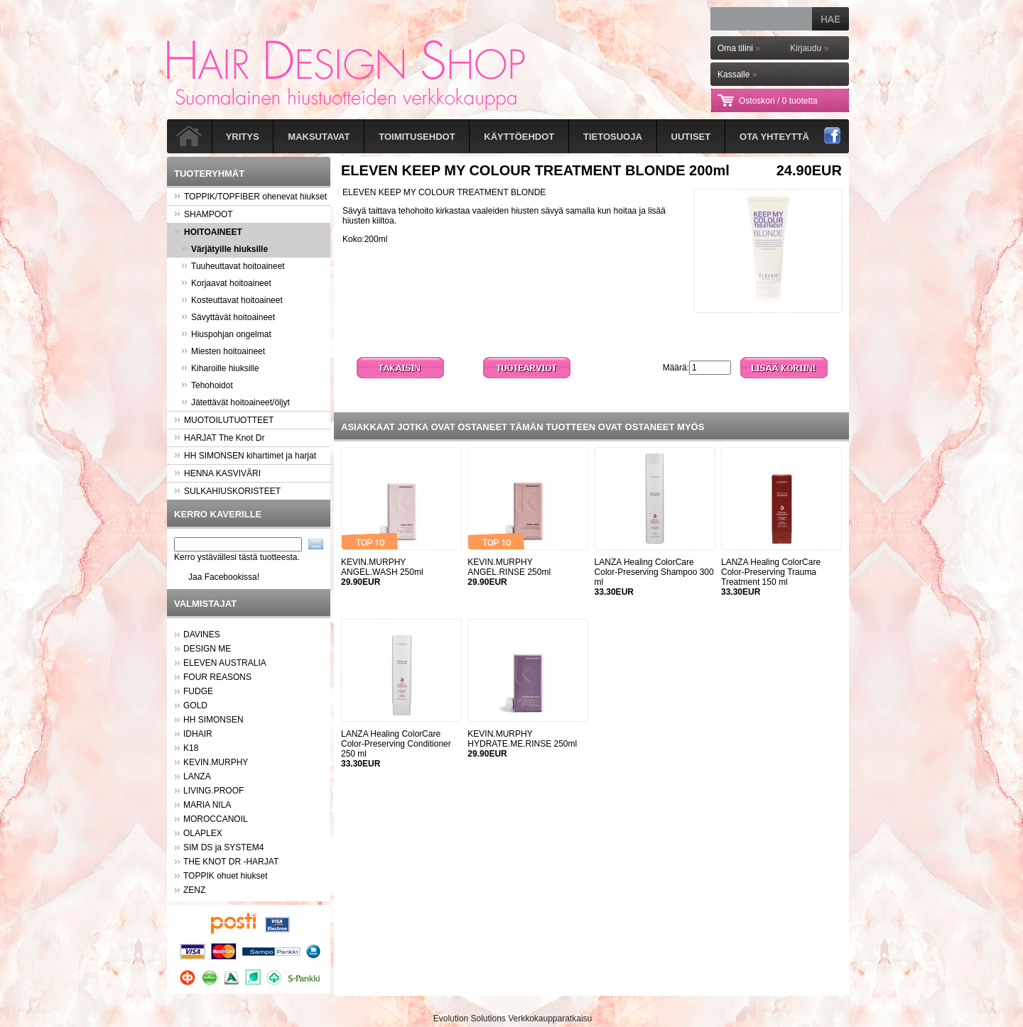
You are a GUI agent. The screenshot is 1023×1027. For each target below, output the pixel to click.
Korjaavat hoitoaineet (226, 283)
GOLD (195, 705)
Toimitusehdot (417, 136)
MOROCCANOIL (215, 819)
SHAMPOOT (203, 214)
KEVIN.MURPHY (215, 762)
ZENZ (194, 890)
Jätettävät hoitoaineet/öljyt (235, 402)
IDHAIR (197, 734)
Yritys (242, 136)
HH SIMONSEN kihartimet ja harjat (245, 456)
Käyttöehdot (519, 136)
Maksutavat (319, 136)
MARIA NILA (207, 805)
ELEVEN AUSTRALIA (224, 663)
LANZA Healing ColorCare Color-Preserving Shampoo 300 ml (654, 572)
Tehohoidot (207, 385)
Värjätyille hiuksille (224, 249)
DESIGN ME (207, 649)
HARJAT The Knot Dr (219, 438)
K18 (190, 748)
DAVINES (201, 634)
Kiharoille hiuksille (220, 368)
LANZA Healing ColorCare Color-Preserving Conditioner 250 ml (396, 744)
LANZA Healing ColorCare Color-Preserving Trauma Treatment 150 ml (771, 572)
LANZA (197, 776)
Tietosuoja (612, 136)
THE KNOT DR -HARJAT (230, 862)
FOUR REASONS (217, 677)
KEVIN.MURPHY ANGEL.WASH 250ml (382, 567)
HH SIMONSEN (213, 720)
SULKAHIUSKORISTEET (227, 491)
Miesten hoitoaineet (223, 351)
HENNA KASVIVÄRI (217, 473)
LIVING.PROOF (213, 791)
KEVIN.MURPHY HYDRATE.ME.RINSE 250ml (522, 739)
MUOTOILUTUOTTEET (224, 420)
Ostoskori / (778, 101)
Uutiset (691, 136)
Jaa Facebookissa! (223, 577)
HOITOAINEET (208, 232)
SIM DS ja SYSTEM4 (223, 847)
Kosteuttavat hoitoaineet (232, 300)
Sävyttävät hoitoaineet (228, 317)
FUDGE (198, 691)
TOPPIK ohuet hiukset (225, 876)
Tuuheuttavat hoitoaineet (233, 266)
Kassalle (737, 74)
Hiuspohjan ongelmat (226, 334)
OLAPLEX (202, 833)
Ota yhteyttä (774, 136)
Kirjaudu (809, 48)
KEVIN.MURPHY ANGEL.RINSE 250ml (509, 567)
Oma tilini (739, 48)
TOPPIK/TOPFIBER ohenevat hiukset (250, 197)
